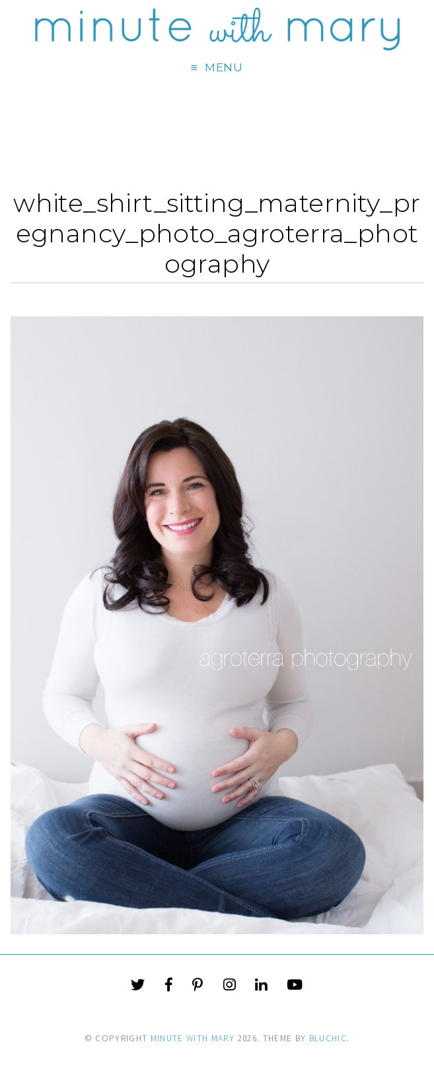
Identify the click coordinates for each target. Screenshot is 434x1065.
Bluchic (328, 1038)
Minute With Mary (193, 1038)
